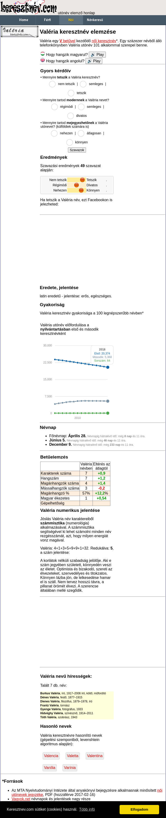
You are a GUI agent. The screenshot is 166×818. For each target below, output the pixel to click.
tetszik (81, 93)
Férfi (47, 20)
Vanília (49, 768)
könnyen (81, 142)
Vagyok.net (21, 799)
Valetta (73, 756)
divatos (81, 116)
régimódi (66, 107)
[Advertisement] (20, 111)
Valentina (95, 756)
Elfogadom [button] (139, 809)
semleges (96, 84)
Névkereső (95, 20)
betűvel (67, 41)
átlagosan (94, 133)
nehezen (66, 133)
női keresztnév (104, 41)
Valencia (51, 756)
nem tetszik (66, 84)
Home (23, 20)
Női (71, 20)
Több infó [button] (87, 809)
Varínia (70, 768)
